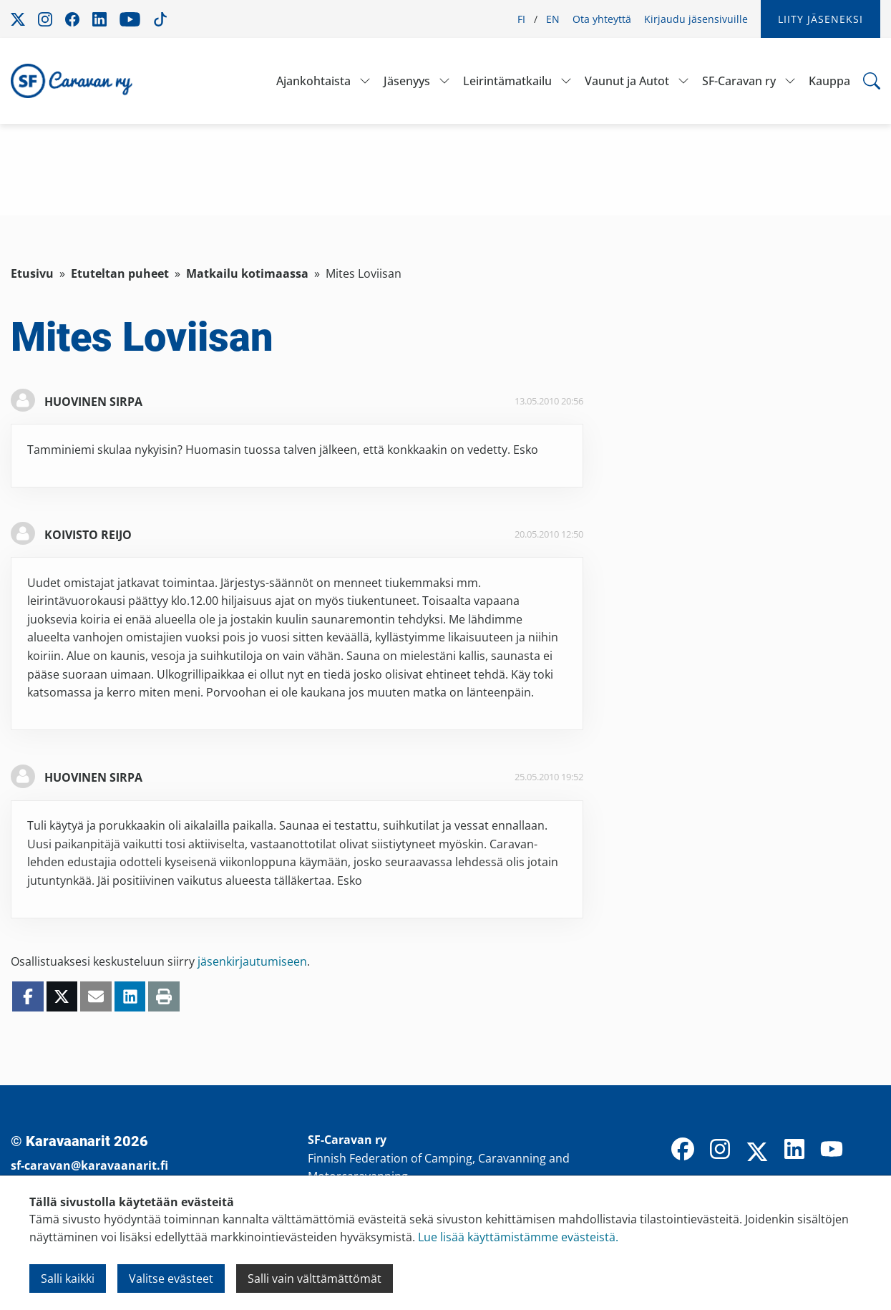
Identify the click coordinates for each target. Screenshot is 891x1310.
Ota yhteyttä (602, 19)
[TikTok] (868, 1150)
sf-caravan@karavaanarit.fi (89, 1165)
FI (521, 19)
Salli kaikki (67, 1278)
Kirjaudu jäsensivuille (696, 19)
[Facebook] (682, 1150)
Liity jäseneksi (820, 19)
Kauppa (829, 81)
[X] (757, 1153)
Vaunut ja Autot (627, 81)
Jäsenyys (407, 81)
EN (553, 19)
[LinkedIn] (794, 1150)
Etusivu (32, 273)
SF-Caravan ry (739, 81)
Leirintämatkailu (507, 81)
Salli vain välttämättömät (314, 1278)
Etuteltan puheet (120, 273)
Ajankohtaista (313, 81)
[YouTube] (831, 1150)
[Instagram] (720, 1150)
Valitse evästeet (171, 1278)
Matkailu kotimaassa (247, 273)
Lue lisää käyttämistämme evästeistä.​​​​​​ (518, 1237)
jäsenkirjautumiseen (252, 961)
